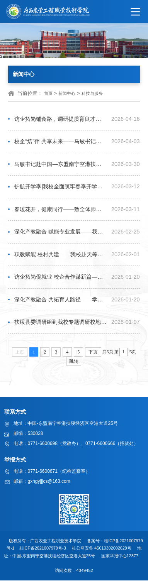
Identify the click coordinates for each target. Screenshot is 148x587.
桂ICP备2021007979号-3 (42, 554)
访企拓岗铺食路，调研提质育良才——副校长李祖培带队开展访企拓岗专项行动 (60, 119)
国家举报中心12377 (121, 562)
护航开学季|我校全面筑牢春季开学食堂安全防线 (60, 189)
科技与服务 (92, 93)
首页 (48, 93)
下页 (93, 358)
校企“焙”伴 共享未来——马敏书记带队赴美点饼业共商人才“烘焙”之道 (60, 142)
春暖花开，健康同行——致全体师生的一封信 (60, 212)
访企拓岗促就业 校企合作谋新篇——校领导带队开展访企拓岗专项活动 (60, 282)
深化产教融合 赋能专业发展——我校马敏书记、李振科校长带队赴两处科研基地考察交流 (60, 235)
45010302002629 (111, 554)
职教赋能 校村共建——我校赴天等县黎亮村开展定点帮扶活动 (60, 258)
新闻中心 (66, 93)
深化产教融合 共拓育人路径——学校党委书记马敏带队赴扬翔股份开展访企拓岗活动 (60, 305)
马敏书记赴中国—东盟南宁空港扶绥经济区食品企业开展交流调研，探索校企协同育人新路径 (60, 165)
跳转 (73, 367)
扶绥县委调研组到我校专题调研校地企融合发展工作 (60, 328)
